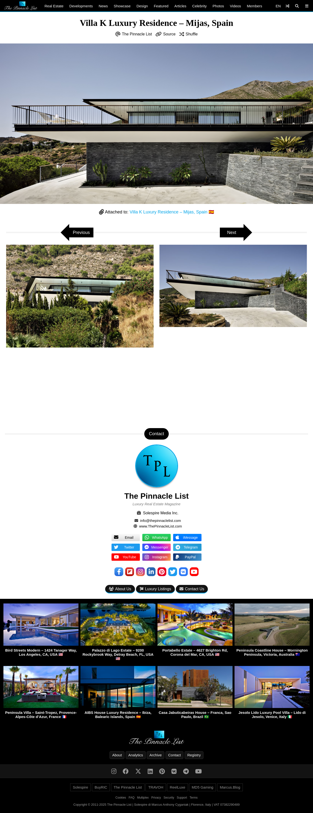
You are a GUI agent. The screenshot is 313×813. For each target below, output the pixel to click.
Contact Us (191, 589)
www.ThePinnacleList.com (160, 526)
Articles (180, 6)
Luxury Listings (155, 589)
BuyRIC (101, 787)
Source (169, 34)
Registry (194, 755)
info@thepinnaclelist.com (160, 520)
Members (254, 6)
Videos (235, 6)
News (103, 6)
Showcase (122, 6)
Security (169, 797)
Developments (81, 6)
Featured (161, 6)
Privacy (156, 797)
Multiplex (143, 797)
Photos (218, 6)
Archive (155, 755)
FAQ (131, 797)
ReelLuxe (177, 787)
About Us (120, 589)
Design (142, 6)
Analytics (135, 755)
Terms (194, 797)
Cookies (120, 797)
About (117, 755)
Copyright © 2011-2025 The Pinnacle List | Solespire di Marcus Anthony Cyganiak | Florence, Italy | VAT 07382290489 (156, 804)
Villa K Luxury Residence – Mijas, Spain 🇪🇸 (172, 212)
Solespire (80, 787)
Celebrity (199, 6)
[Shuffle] (287, 6)
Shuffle (192, 34)
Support (182, 797)
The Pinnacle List (137, 34)
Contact (174, 755)
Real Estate (54, 6)
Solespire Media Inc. (161, 513)
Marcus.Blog (230, 787)
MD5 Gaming (202, 787)
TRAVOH (155, 787)
